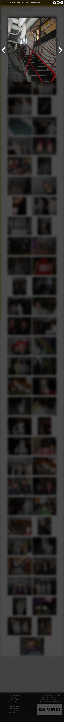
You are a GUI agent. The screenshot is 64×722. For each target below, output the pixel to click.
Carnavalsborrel (35, 3)
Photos (11, 3)
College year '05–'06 (22, 3)
